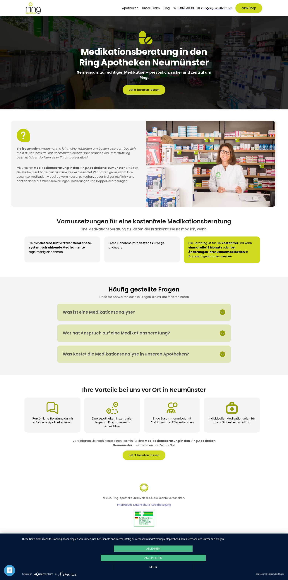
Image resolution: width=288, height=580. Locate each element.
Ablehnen (153, 548)
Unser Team (151, 8)
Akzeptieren (153, 558)
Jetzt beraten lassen (144, 90)
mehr (153, 567)
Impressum (124, 505)
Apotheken (130, 8)
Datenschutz (141, 505)
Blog (166, 8)
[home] (33, 8)
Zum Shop (248, 8)
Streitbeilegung (161, 505)
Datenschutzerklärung (275, 574)
